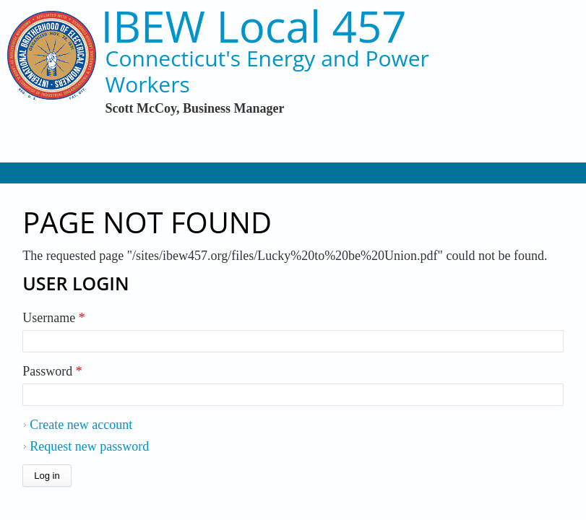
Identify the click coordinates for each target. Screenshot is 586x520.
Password (52, 371)
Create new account (81, 424)
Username (53, 318)
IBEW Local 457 (254, 26)
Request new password (89, 446)
